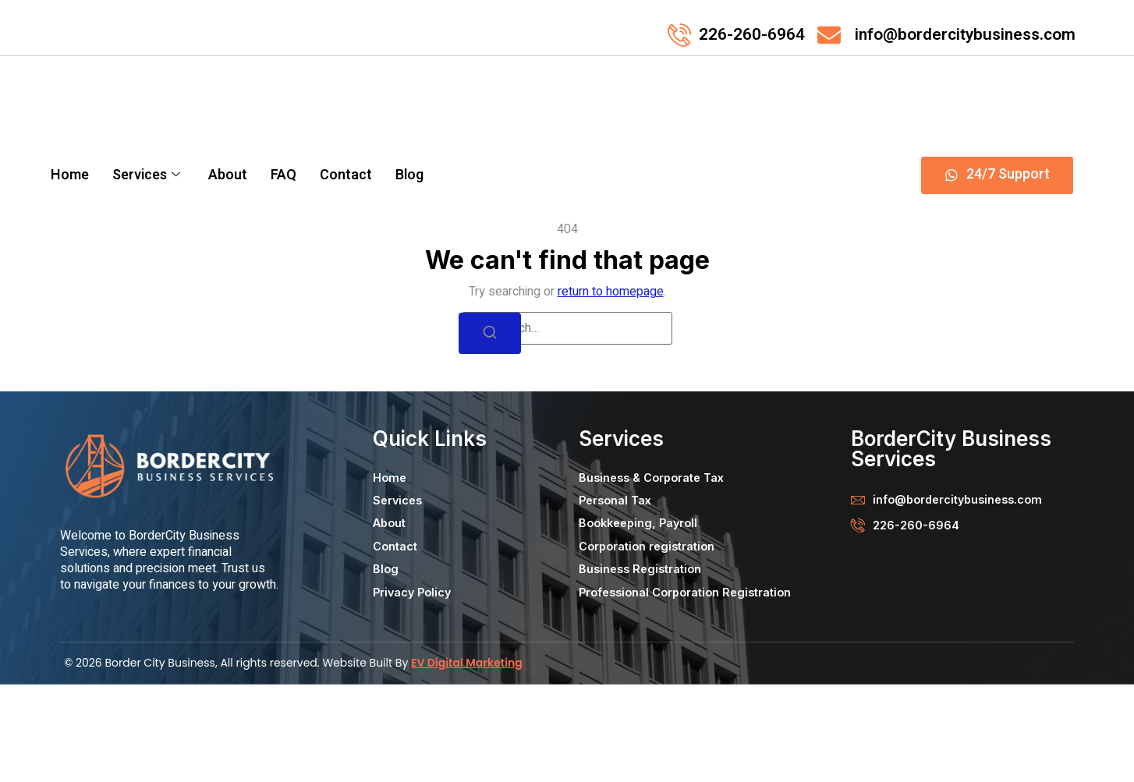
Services (146, 175)
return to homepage (611, 389)
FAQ (283, 175)
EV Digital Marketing (467, 761)
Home (70, 175)
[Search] (490, 431)
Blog (409, 175)
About (227, 175)
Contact (346, 175)
